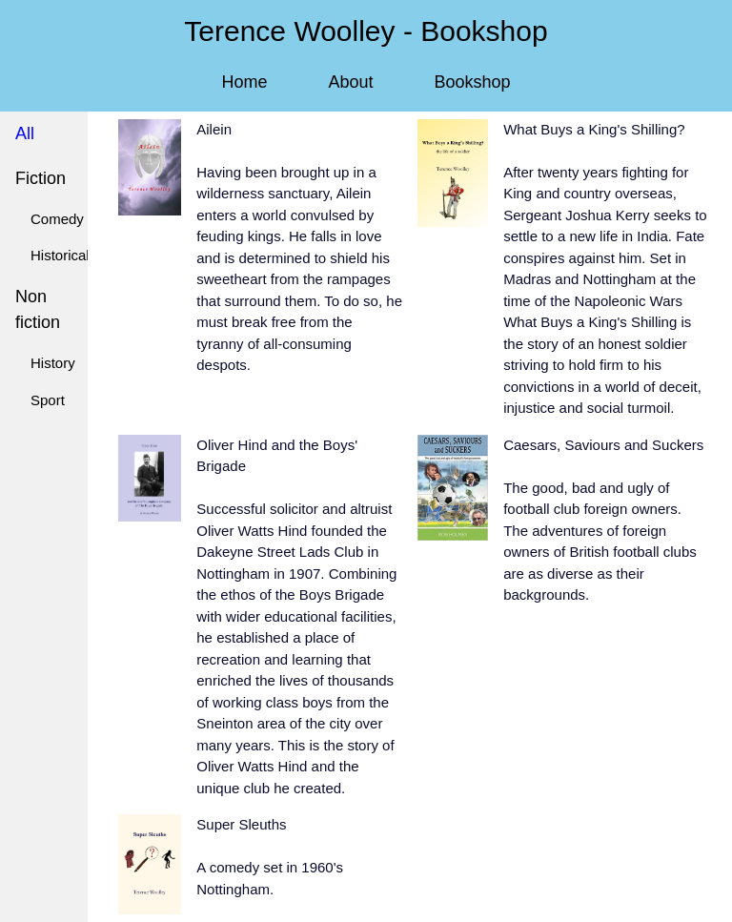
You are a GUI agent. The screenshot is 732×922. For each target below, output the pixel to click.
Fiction (40, 178)
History (52, 363)
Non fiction (37, 309)
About (350, 82)
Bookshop (473, 82)
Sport (47, 400)
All (24, 133)
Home (244, 82)
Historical (60, 255)
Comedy (57, 219)
